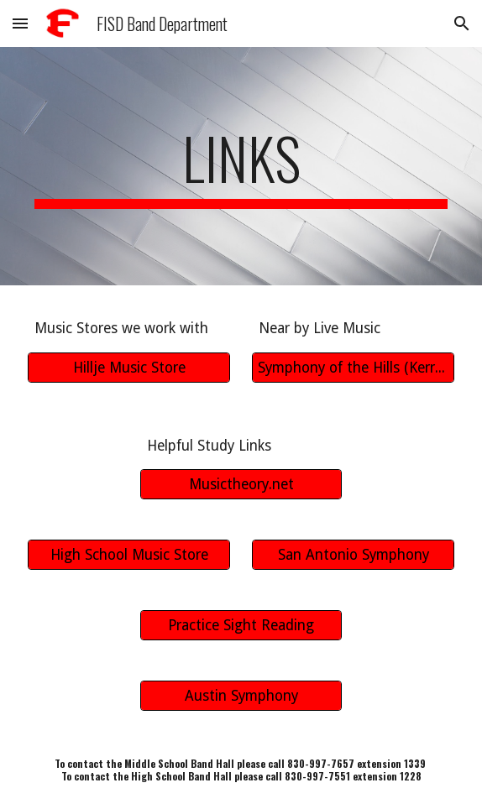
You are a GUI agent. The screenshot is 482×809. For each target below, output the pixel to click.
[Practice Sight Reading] (241, 626)
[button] (20, 23)
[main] (240, 166)
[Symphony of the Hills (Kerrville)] (353, 367)
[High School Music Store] (128, 555)
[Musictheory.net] (241, 485)
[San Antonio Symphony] (353, 555)
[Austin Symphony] (241, 696)
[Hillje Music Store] (128, 367)
